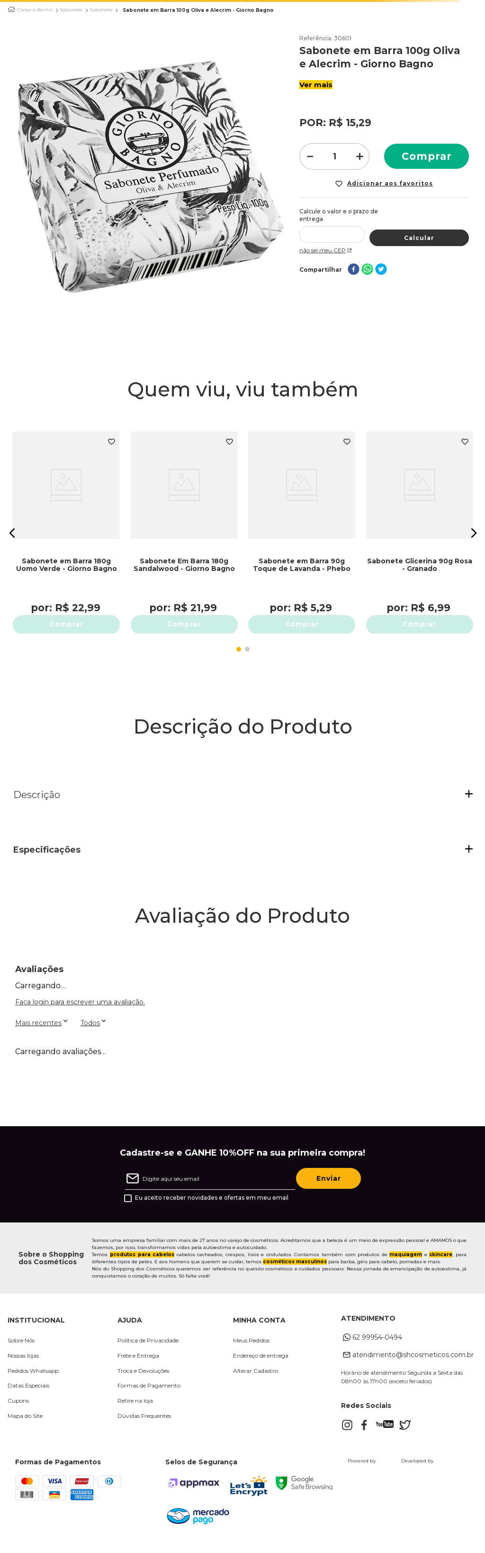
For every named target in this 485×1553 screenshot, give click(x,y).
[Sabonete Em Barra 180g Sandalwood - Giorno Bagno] (184, 528)
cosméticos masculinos (295, 1271)
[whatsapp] (367, 262)
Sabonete (71, 10)
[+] (359, 156)
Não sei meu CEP (326, 242)
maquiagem (405, 1264)
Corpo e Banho (35, 10)
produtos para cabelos (142, 1264)
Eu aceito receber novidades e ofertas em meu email (211, 1208)
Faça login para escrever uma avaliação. (80, 1012)
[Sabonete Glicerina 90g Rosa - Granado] (419, 528)
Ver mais (315, 84)
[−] (309, 156)
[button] (12, 537)
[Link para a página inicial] (11, 9)
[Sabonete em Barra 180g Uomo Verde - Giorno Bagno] (66, 528)
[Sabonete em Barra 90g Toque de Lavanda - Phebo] (302, 528)
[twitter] (381, 262)
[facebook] (353, 262)
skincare (440, 1264)
